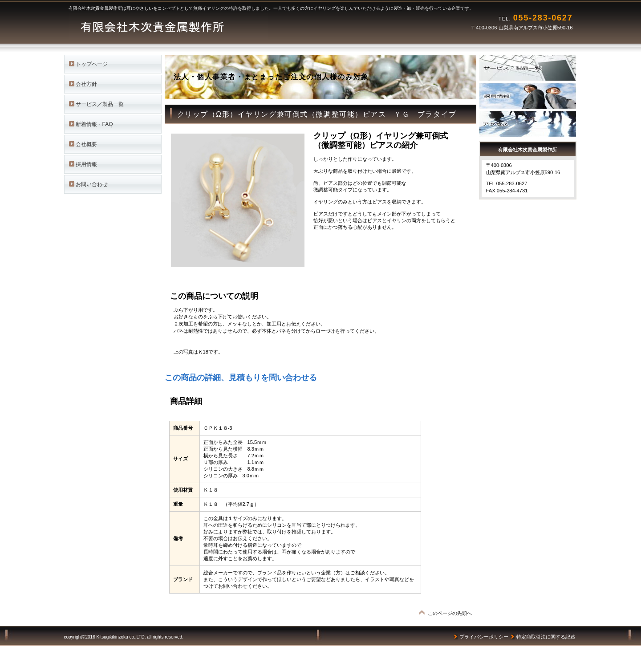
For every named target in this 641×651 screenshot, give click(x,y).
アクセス (532, 124)
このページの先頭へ (450, 613)
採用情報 (532, 96)
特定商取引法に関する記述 (545, 636)
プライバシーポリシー (483, 636)
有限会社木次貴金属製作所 (180, 26)
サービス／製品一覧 (532, 68)
